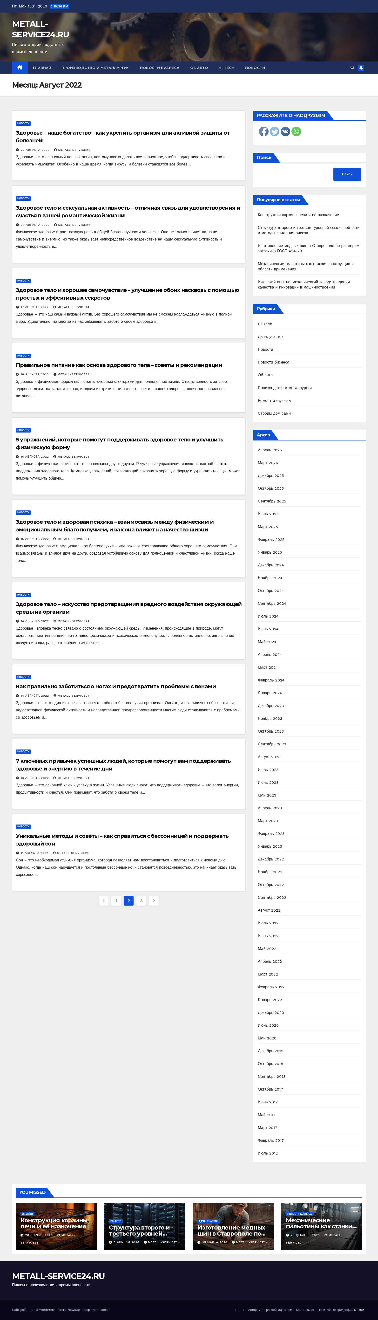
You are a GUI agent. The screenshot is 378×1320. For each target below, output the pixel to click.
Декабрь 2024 (271, 565)
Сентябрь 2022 (272, 897)
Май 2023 (267, 795)
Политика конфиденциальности (340, 1310)
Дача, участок (270, 336)
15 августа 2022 (35, 456)
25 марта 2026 (215, 1242)
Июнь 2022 (268, 936)
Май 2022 (267, 948)
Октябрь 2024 (271, 590)
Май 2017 (267, 1115)
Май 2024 (267, 641)
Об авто (199, 68)
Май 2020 (267, 1038)
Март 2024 (268, 667)
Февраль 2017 (271, 1140)
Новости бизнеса (160, 68)
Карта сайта (305, 1310)
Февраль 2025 (271, 539)
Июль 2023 (268, 769)
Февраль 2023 (271, 833)
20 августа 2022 (36, 149)
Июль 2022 (268, 923)
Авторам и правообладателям (270, 1310)
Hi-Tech (227, 68)
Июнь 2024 (268, 629)
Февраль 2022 (271, 987)
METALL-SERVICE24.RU (58, 1276)
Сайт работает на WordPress (34, 1310)
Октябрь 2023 (271, 731)
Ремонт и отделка (274, 400)
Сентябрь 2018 (272, 1076)
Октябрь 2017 (270, 1089)
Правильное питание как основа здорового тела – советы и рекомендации (119, 365)
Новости (255, 68)
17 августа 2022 (35, 307)
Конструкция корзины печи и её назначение (298, 215)
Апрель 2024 (270, 654)
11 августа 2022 (35, 853)
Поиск (264, 157)
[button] (352, 67)
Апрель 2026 (270, 450)
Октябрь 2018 (270, 1063)
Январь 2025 (270, 552)
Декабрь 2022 (271, 859)
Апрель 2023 (270, 808)
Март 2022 (268, 974)
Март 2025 (268, 526)
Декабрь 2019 (271, 1051)
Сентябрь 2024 (272, 603)
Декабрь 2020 (271, 1012)
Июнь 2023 (268, 782)
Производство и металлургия (95, 68)
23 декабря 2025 (306, 1235)
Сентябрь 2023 (272, 744)
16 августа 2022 (35, 374)
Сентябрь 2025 (272, 501)
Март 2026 (268, 463)
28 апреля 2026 (39, 1235)
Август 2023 (269, 757)
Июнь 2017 (268, 1102)
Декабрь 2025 (271, 475)
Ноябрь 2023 (270, 718)
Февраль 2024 (271, 680)
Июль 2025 (268, 514)
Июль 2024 (268, 616)
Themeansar (100, 1310)
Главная (42, 68)
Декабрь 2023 (271, 705)
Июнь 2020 (268, 1025)
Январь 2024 (270, 693)
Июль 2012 (268, 1153)
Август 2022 (269, 910)
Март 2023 (268, 820)
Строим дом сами (274, 413)
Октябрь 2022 (271, 884)
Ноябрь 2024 (270, 578)
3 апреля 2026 (127, 1242)
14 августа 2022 (35, 621)
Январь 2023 (270, 846)
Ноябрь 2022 (270, 872)
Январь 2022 (270, 999)
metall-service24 (72, 149)
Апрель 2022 (270, 961)
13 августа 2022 (35, 778)
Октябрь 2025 (271, 488)
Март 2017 (267, 1127)
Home (239, 1310)
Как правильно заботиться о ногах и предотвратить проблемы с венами (116, 686)
